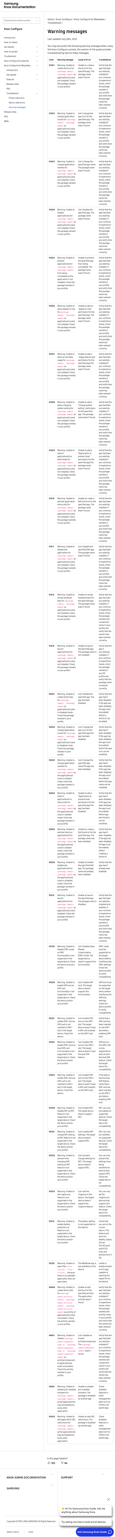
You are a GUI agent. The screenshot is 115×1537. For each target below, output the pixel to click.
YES (51, 1463)
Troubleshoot (54, 22)
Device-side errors (17, 102)
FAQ (8, 88)
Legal (30, 1532)
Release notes (12, 84)
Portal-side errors (16, 98)
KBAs (6, 121)
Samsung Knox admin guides (17, 20)
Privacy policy (13, 1532)
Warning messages (17, 107)
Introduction (9, 37)
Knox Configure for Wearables (89, 19)
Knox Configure (64, 19)
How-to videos (10, 42)
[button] (26, 1474)
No (64, 1463)
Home (51, 19)
